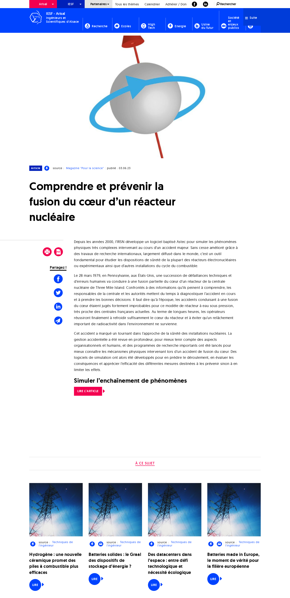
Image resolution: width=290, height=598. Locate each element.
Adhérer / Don (176, 4)
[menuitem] (43, 4)
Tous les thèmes (127, 4)
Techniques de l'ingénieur (56, 544)
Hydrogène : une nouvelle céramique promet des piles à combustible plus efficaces (55, 563)
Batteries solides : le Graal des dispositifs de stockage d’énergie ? (115, 560)
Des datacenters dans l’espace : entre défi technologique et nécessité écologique (170, 563)
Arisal (43, 4)
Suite (251, 18)
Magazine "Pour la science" (85, 168)
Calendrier (152, 4)
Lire (35, 585)
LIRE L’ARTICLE (88, 391)
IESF (71, 4)
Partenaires (98, 4)
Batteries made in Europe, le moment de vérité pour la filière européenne (233, 560)
